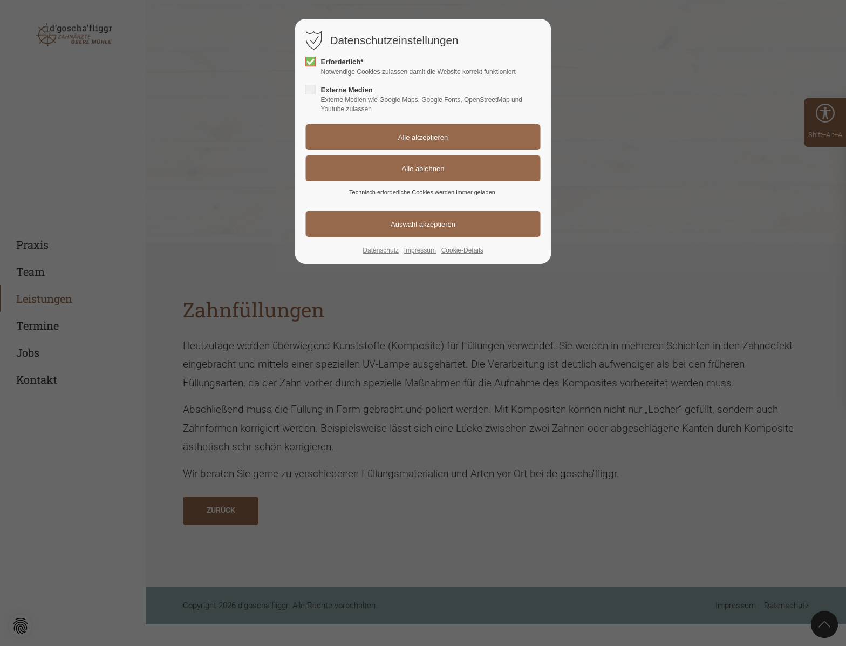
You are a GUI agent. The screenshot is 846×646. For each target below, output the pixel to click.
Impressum (420, 250)
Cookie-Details (462, 250)
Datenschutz (381, 250)
